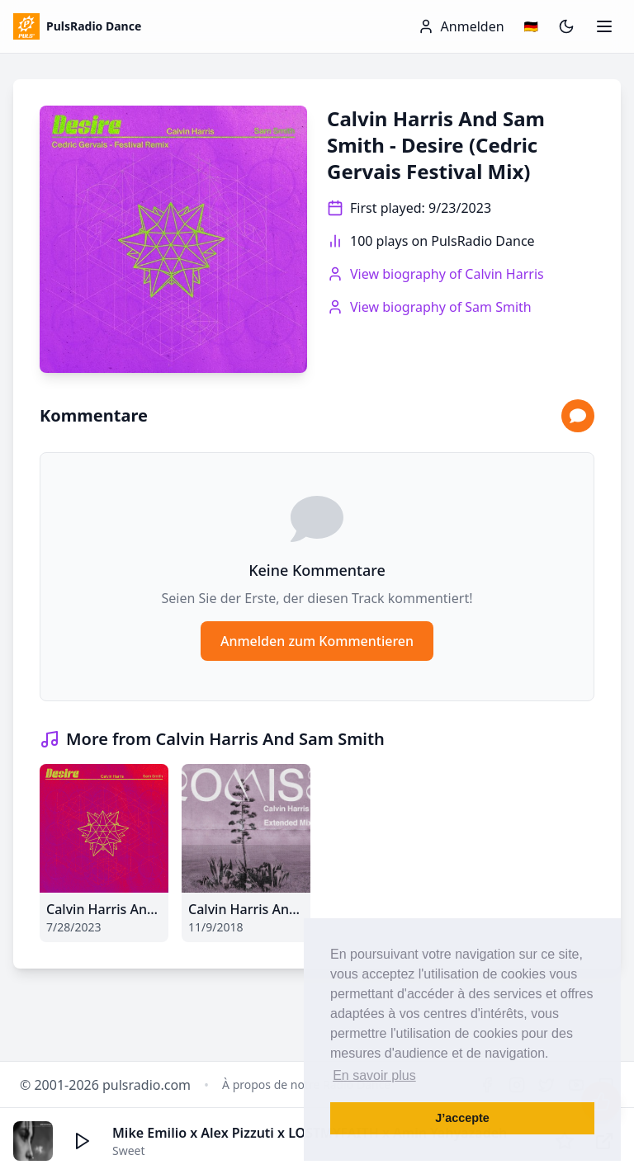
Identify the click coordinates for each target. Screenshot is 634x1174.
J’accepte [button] (462, 1117)
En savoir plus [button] (374, 1075)
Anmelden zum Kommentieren (317, 641)
